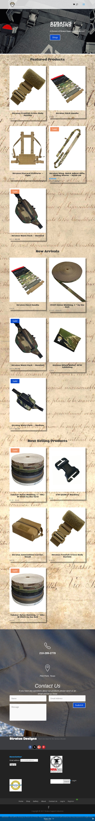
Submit (79, 705)
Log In (62, 801)
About (43, 801)
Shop (55, 37)
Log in (74, 780)
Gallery (35, 801)
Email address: (15, 760)
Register (71, 801)
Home (21, 801)
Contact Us (53, 801)
